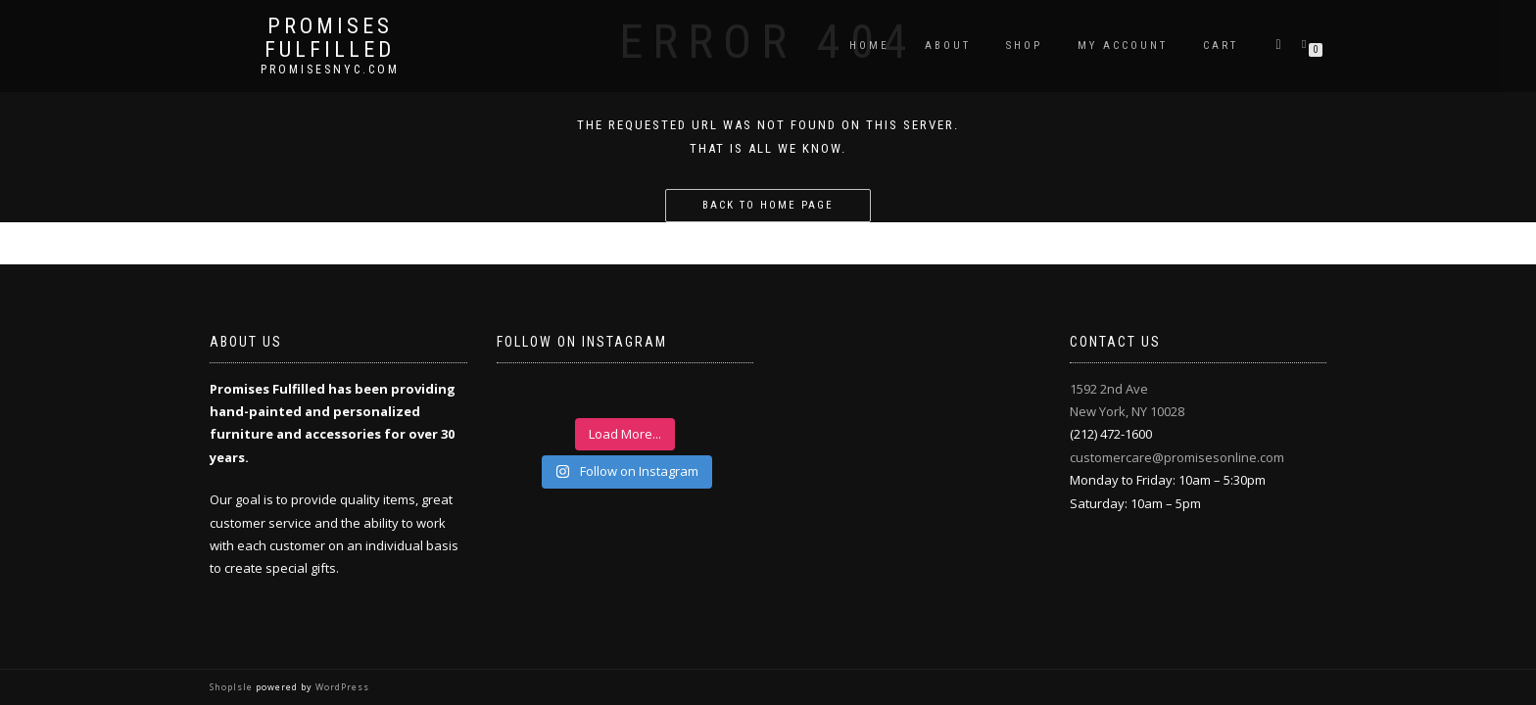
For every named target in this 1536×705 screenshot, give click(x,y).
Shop (1024, 45)
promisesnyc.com (330, 69)
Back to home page (768, 205)
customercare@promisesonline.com (1177, 457)
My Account (1123, 45)
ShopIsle (233, 687)
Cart (1220, 45)
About (948, 45)
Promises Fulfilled (329, 38)
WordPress (340, 687)
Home (869, 45)
